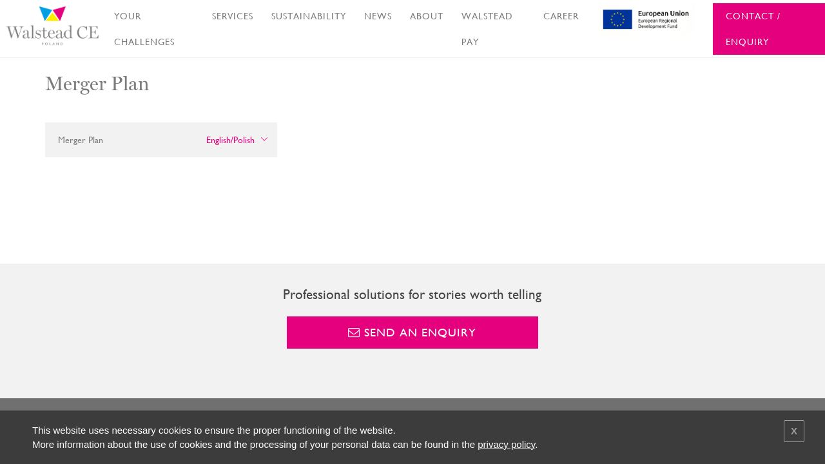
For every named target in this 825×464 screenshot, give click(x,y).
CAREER (561, 16)
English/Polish (230, 140)
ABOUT (426, 16)
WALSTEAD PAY (487, 29)
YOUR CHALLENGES (144, 29)
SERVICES (232, 16)
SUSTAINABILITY (308, 16)
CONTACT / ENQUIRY (753, 29)
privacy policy (506, 444)
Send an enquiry (412, 332)
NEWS (378, 16)
